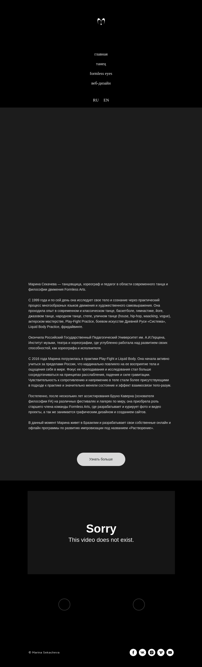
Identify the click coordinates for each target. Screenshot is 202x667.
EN (106, 100)
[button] (101, 459)
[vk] (142, 652)
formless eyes (101, 73)
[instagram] (151, 652)
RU (96, 100)
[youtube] (170, 652)
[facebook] (133, 652)
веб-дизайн (101, 83)
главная (101, 54)
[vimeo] (161, 652)
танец (101, 64)
